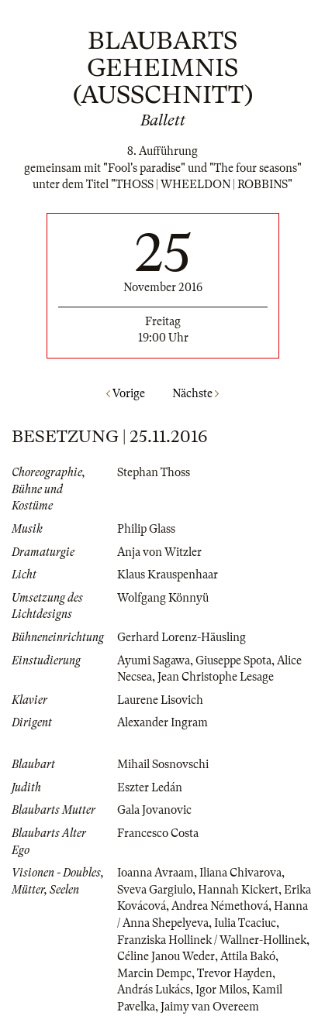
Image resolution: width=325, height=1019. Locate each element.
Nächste (195, 393)
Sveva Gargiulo (154, 889)
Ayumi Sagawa (153, 660)
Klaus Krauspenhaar (167, 574)
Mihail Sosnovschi (163, 764)
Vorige (125, 393)
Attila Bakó (247, 956)
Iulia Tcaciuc (245, 923)
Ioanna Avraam (155, 872)
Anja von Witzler (159, 552)
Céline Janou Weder (166, 956)
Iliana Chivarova (240, 872)
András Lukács (153, 989)
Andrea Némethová (219, 906)
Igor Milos (221, 989)
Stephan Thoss (153, 472)
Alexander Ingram (162, 722)
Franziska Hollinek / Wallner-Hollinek (211, 940)
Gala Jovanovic (154, 810)
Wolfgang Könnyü (163, 598)
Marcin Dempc (154, 973)
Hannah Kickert (238, 889)
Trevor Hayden (234, 973)
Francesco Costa (158, 833)
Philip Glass (146, 529)
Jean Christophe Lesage (215, 677)
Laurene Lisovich (160, 700)
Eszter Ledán (149, 787)
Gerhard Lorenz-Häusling (181, 637)
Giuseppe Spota (233, 660)
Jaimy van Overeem (210, 1006)
